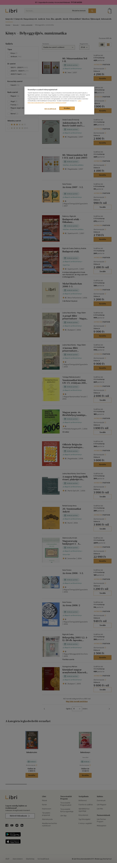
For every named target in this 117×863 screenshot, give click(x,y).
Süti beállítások (50, 109)
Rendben (67, 108)
